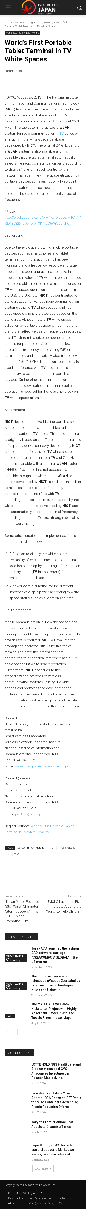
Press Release (67, 847)
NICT (52, 847)
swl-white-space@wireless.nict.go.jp (43, 766)
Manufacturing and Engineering (34, 22)
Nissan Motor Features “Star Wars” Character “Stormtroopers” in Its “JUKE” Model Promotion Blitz (22, 911)
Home (8, 22)
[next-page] (15, 1032)
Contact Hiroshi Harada (30, 847)
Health (10, 1016)
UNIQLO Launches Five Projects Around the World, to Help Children (63, 906)
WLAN (17, 853)
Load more (43, 1169)
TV (55, 121)
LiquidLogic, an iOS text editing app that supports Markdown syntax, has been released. (54, 1149)
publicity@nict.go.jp (30, 814)
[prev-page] (7, 1032)
